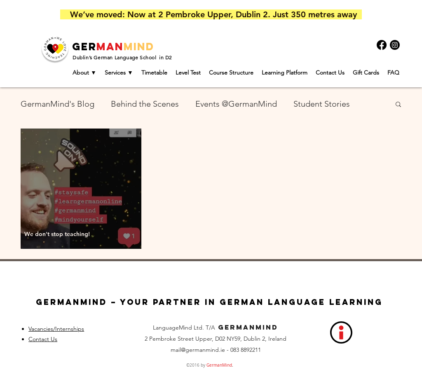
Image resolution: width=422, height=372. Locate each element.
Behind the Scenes (145, 104)
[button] (398, 105)
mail (176, 349)
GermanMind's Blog (57, 104)
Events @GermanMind (236, 104)
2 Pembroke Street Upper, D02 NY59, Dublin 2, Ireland (215, 338)
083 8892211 (245, 349)
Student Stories (321, 104)
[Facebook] (382, 45)
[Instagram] (395, 45)
